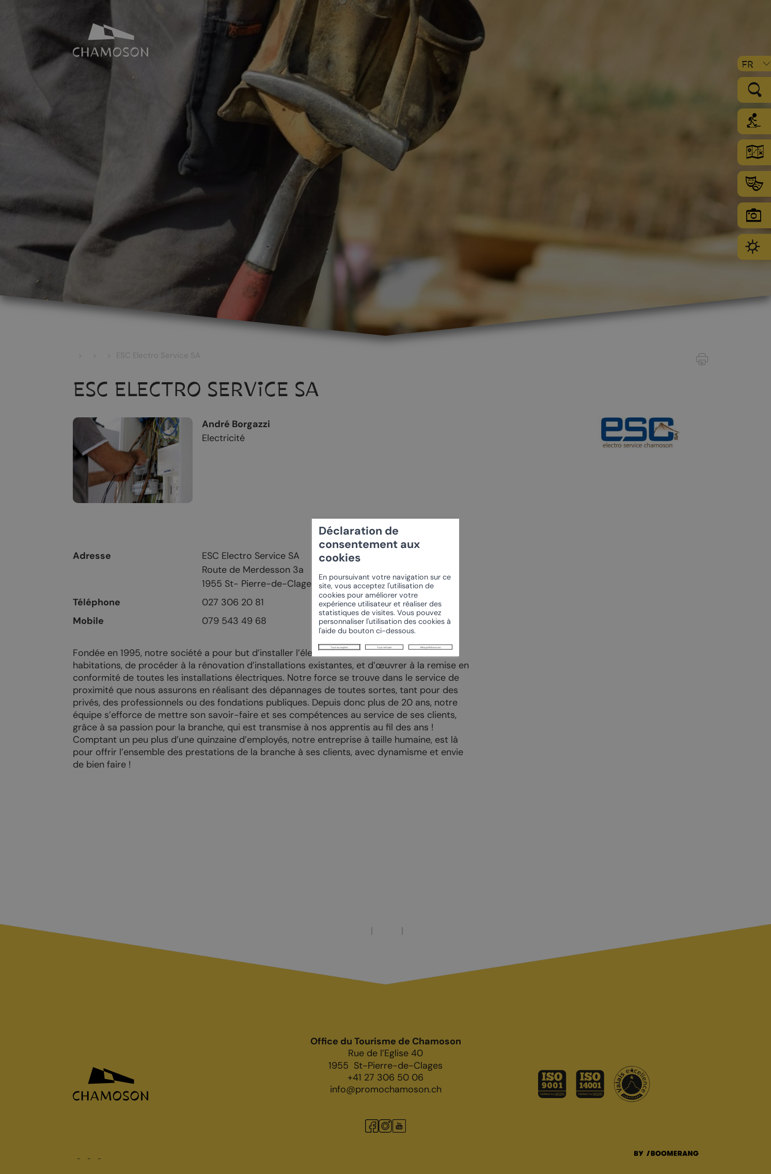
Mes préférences (335, 615)
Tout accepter (205, 615)
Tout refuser (268, 615)
